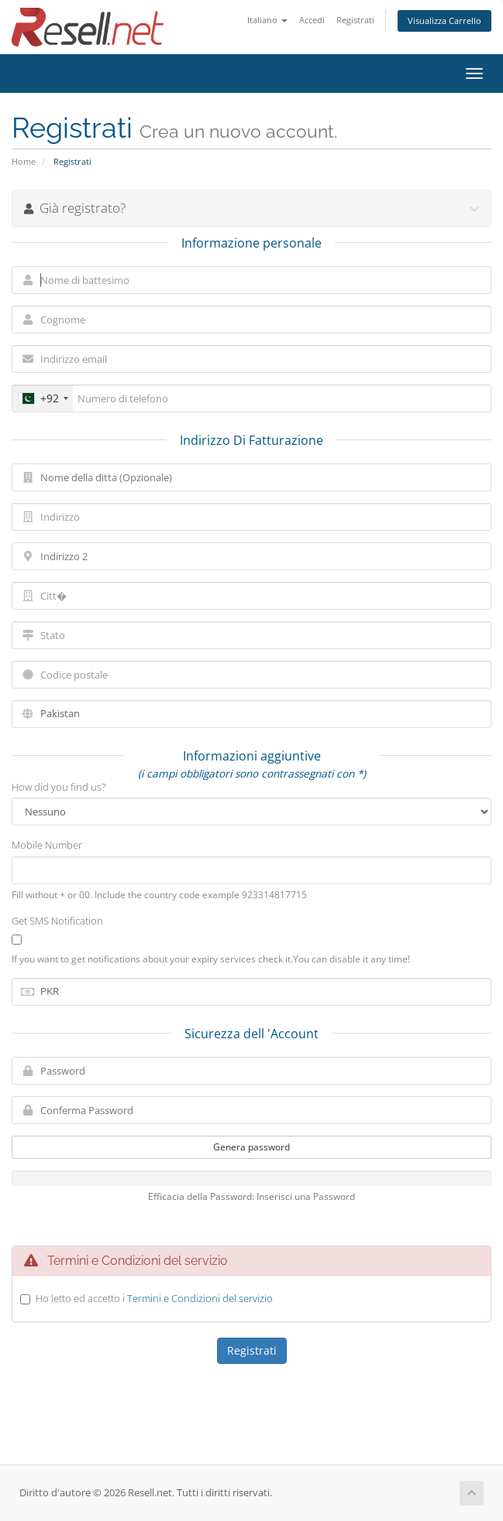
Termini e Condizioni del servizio (200, 1298)
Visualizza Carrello (444, 20)
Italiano (267, 20)
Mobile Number (47, 845)
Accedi (312, 20)
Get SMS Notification (57, 921)
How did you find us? (58, 787)
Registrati (355, 20)
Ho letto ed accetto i (154, 1298)
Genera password (251, 1147)
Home (24, 161)
